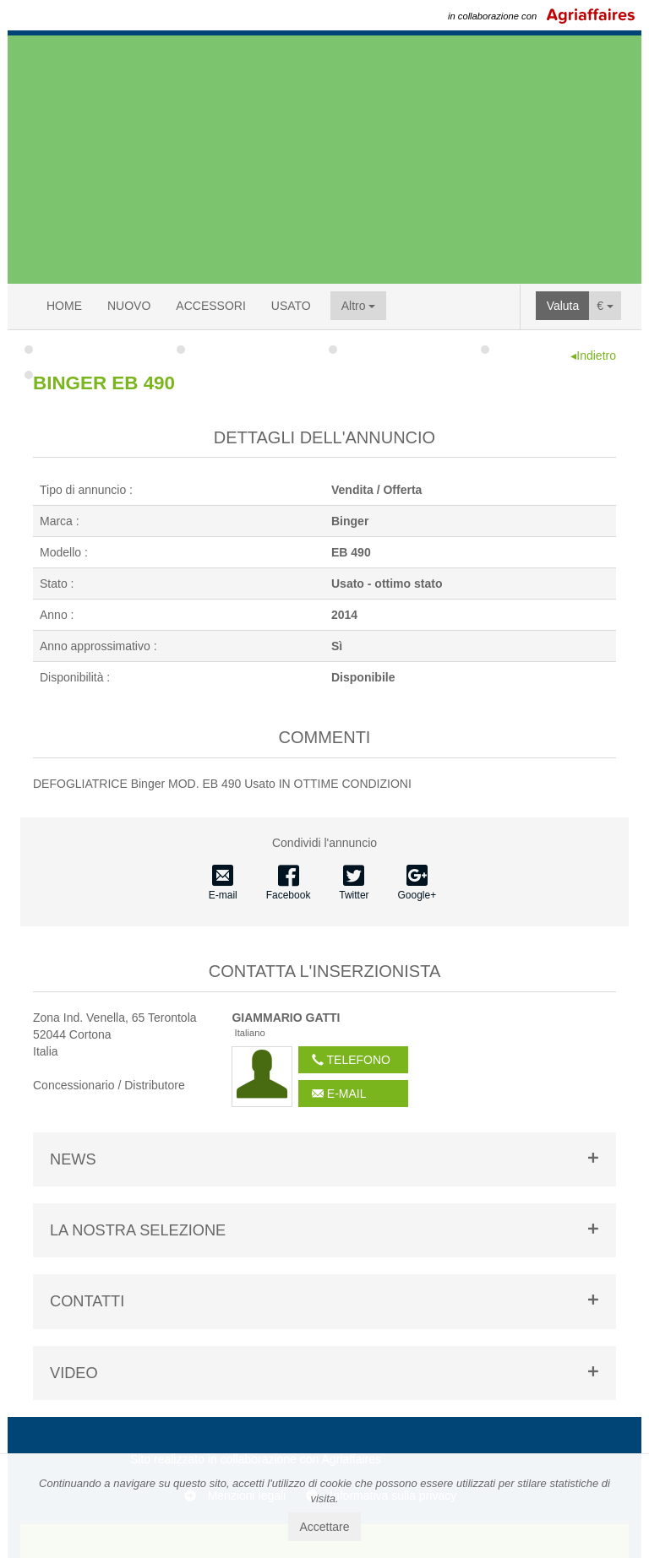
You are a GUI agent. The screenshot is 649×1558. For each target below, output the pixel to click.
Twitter (353, 883)
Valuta (563, 305)
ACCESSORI (210, 305)
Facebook (288, 883)
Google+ (417, 883)
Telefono (351, 1060)
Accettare (324, 1527)
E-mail (223, 883)
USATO (291, 305)
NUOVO (128, 305)
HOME (64, 305)
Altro (358, 305)
